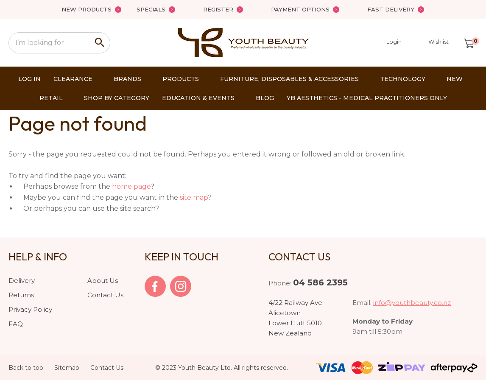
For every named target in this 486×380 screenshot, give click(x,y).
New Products (86, 9)
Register (218, 9)
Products (180, 79)
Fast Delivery (390, 9)
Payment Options (300, 9)
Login (389, 42)
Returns (21, 295)
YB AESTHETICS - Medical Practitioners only (367, 98)
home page (131, 186)
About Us (102, 281)
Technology (402, 79)
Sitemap (66, 368)
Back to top (25, 368)
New (455, 79)
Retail (51, 98)
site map (194, 197)
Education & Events (198, 98)
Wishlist (438, 41)
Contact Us (105, 295)
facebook (155, 286)
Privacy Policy (30, 309)
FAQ (15, 324)
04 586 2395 (320, 282)
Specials (151, 9)
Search (100, 42)
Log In (29, 79)
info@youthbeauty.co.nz (412, 303)
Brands (127, 79)
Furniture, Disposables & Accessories (289, 79)
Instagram (180, 286)
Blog (265, 98)
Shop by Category (116, 98)
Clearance (72, 79)
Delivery (21, 281)
